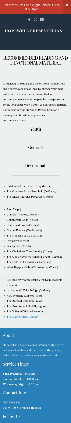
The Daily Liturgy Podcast (22, 302)
